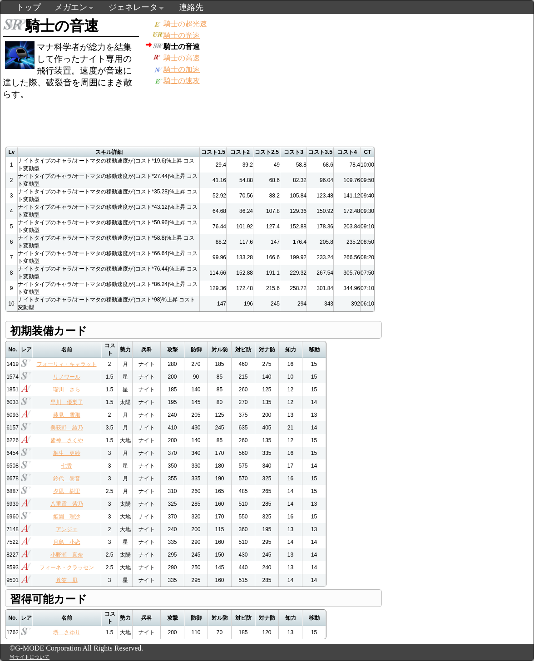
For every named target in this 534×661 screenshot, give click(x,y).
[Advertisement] (289, 59)
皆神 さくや (66, 440)
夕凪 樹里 (66, 491)
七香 (66, 466)
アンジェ (67, 529)
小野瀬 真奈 (66, 555)
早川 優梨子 (66, 402)
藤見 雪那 (66, 415)
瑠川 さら (66, 389)
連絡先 (191, 7)
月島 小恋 (66, 542)
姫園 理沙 (66, 516)
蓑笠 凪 (67, 580)
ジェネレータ (133, 7)
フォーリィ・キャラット (67, 364)
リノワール (66, 377)
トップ (28, 7)
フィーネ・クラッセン (67, 567)
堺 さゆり (66, 632)
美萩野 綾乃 (66, 427)
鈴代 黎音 (66, 478)
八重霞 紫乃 (66, 504)
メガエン (70, 7)
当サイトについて (29, 657)
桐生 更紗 (66, 453)
